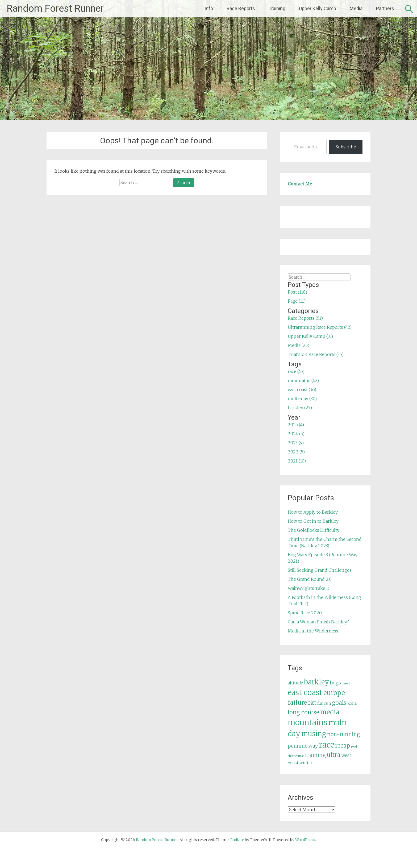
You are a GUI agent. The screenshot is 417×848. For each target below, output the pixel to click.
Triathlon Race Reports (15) (316, 354)
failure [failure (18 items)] (297, 702)
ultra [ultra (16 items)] (333, 754)
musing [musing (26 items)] (313, 733)
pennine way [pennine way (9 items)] (303, 746)
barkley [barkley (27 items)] (316, 682)
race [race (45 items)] (326, 745)
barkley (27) (300, 407)
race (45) (296, 371)
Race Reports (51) (305, 318)
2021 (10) (297, 461)
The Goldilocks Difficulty (313, 530)
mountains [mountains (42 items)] (307, 722)
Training (277, 8)
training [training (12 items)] (315, 755)
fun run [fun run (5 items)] (324, 703)
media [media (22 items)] (329, 712)
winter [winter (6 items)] (305, 762)
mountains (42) (303, 380)
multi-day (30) (302, 398)
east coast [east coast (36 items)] (305, 692)
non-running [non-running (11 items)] (343, 734)
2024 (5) (296, 433)
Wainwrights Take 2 (308, 588)
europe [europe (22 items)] (334, 693)
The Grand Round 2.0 (310, 579)
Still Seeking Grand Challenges (320, 570)
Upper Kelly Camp (317, 8)
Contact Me (300, 183)
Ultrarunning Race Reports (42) (320, 327)
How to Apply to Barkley (313, 512)
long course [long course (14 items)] (303, 712)
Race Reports (241, 8)
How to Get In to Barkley (313, 521)
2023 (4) (296, 442)
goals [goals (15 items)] (339, 702)
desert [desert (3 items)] (346, 683)
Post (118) (297, 292)
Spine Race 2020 (305, 612)
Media (356, 8)
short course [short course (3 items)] (296, 756)
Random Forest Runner (55, 8)
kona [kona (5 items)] (352, 703)
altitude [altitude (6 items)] (295, 682)
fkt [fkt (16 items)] (312, 702)
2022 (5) (296, 452)
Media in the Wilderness (313, 631)
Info (209, 8)
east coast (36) (302, 389)
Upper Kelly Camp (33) (310, 336)
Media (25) (298, 345)
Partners (385, 8)
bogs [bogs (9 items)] (335, 683)
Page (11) (297, 301)
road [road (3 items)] (354, 746)
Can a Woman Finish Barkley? (318, 621)
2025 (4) (296, 424)
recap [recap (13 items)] (342, 745)
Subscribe (346, 146)
